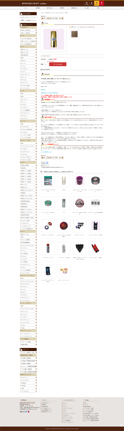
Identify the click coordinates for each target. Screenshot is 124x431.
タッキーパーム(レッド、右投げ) (95, 257)
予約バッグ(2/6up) (25, 33)
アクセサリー (66, 415)
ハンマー (23, 71)
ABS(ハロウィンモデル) (26, 195)
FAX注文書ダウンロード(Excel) (91, 415)
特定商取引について (46, 411)
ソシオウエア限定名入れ (27, 228)
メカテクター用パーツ (26, 157)
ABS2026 (23, 168)
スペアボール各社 (25, 85)
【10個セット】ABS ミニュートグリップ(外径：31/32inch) (80, 258)
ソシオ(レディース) (25, 226)
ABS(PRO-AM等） (25, 215)
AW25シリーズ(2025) (26, 170)
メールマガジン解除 (88, 410)
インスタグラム (25, 391)
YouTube (23, 385)
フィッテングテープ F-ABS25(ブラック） (95, 190)
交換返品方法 (74, 8)
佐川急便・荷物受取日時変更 (28, 360)
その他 (22, 328)
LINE (22, 388)
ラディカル (23, 79)
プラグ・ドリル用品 (26, 341)
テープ (64, 411)
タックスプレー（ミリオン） (48, 257)
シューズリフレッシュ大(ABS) (64, 257)
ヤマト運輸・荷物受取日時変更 (28, 371)
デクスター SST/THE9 (26, 129)
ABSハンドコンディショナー (63, 280)
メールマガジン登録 (88, 408)
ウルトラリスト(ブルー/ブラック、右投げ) (48, 281)
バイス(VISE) (24, 261)
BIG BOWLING (24, 55)
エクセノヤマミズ (25, 284)
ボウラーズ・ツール (67, 417)
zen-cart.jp (76, 428)
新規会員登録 (87, 406)
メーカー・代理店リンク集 (27, 352)
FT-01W (63, 189)
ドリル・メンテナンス (68, 422)
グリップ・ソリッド (67, 418)
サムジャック (24, 311)
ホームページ (24, 377)
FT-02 (64, 212)
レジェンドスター (25, 272)
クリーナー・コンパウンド (69, 413)
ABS (22, 93)
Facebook (23, 383)
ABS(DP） (23, 193)
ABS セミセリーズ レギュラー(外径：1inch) (79, 190)
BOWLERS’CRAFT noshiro (58, 428)
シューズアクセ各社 (26, 137)
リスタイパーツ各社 (26, 159)
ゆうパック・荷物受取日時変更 (28, 366)
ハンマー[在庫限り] (25, 110)
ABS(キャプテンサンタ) (26, 198)
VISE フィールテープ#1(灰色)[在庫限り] (95, 213)
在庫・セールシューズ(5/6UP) (28, 41)
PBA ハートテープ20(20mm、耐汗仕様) (80, 213)
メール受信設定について (46, 151)
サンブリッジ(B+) (25, 220)
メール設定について (46, 408)
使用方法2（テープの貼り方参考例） (49, 92)
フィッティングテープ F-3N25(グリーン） (48, 213)
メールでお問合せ (88, 411)
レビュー (86, 404)
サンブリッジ (24, 99)
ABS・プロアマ (24, 52)
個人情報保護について (47, 410)
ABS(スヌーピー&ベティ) (27, 190)
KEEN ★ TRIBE (25, 165)
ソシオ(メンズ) (24, 223)
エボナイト (23, 60)
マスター (23, 267)
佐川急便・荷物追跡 (26, 358)
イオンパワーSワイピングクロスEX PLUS (48, 190)
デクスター (23, 104)
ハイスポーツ (24, 68)
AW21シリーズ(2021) (26, 181)
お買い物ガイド (50, 8)
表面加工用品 (24, 344)
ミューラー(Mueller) (25, 270)
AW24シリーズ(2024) (26, 173)
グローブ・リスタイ (67, 408)
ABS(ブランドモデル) (26, 209)
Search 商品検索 (27, 13)
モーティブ (23, 77)
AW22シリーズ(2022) (26, 179)
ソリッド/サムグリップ (26, 336)
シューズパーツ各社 (26, 135)
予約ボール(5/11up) (25, 30)
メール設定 (86, 8)
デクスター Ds (24, 126)
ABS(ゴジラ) (24, 187)
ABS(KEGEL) (24, 206)
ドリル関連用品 (66, 420)
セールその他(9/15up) (26, 44)
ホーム (25, 8)
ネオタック (23, 292)
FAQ (98, 8)
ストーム (23, 63)
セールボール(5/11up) (26, 38)
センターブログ (25, 380)
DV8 (22, 57)
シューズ (65, 406)
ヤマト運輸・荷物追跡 (26, 369)
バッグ (64, 404)
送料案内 (62, 8)
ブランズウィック (25, 74)
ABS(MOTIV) (24, 204)
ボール (64, 403)
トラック (23, 66)
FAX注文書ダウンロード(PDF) (91, 413)
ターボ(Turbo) (24, 253)
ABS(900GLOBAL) (25, 201)
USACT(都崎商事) (25, 242)
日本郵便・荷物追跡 (26, 363)
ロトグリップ (24, 82)
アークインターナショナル (27, 146)
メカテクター (24, 154)
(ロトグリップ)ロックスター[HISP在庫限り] (64, 236)
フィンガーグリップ (26, 333)
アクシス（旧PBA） (26, 239)
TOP (121, 425)
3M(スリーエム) (25, 234)
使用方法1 (43, 89)
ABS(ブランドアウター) (26, 212)
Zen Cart (71, 428)
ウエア (64, 410)
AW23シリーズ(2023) (26, 176)
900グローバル (24, 49)
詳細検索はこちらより (31, 20)
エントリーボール (25, 88)
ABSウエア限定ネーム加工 (27, 217)
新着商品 (38, 8)
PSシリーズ (24, 184)
